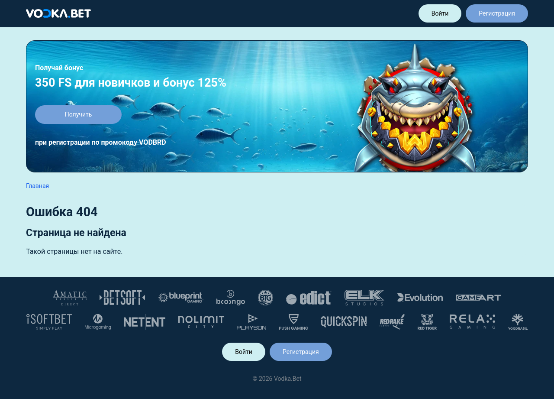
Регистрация (497, 13)
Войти (440, 13)
